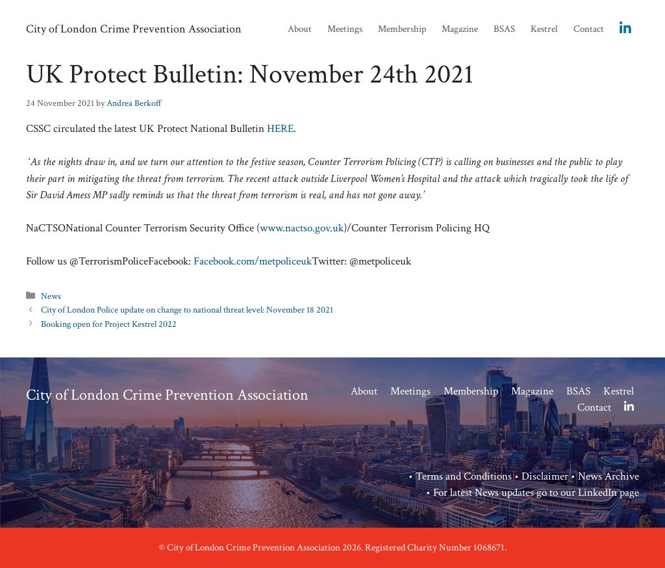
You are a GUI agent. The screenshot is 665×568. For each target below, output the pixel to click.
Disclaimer (544, 476)
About (300, 29)
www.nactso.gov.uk (302, 228)
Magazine (460, 29)
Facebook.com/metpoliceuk (253, 261)
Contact (588, 29)
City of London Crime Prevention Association (134, 28)
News (51, 296)
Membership (402, 29)
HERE (280, 129)
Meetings (344, 29)
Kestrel (544, 29)
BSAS (504, 29)
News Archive (608, 476)
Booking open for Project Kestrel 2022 (109, 324)
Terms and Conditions (464, 476)
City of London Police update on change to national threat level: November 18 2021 (187, 309)
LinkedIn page (608, 492)
